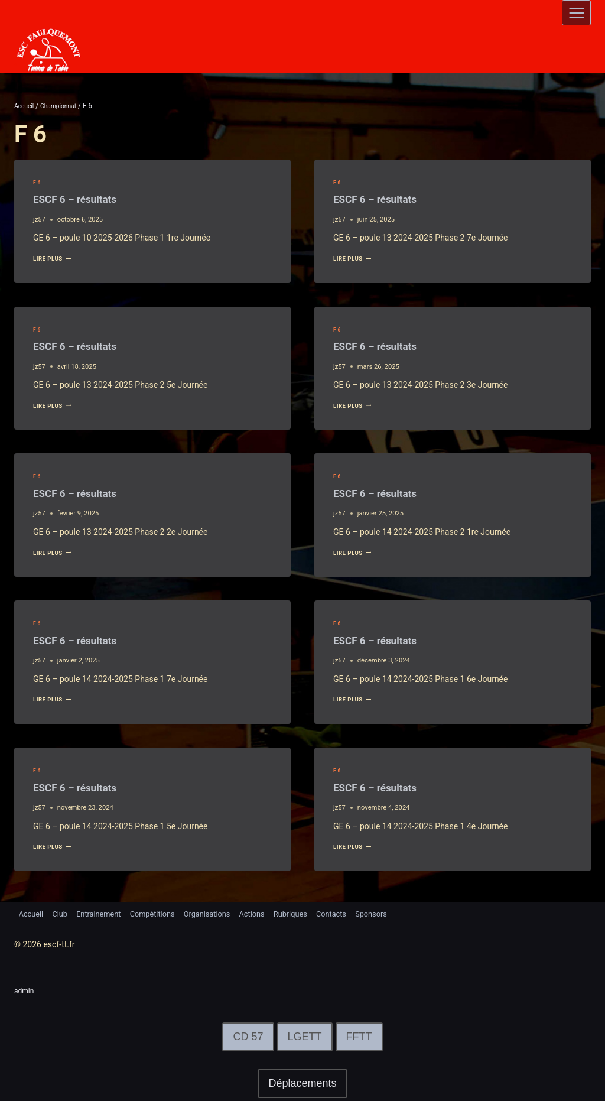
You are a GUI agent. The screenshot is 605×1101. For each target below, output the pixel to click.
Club (64, 913)
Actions (276, 913)
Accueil (32, 913)
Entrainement (107, 913)
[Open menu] (576, 12)
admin (25, 990)
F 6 (37, 182)
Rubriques (318, 913)
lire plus (55, 258)
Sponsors (407, 913)
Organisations (226, 913)
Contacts (363, 913)
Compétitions (166, 913)
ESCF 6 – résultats (89, 198)
